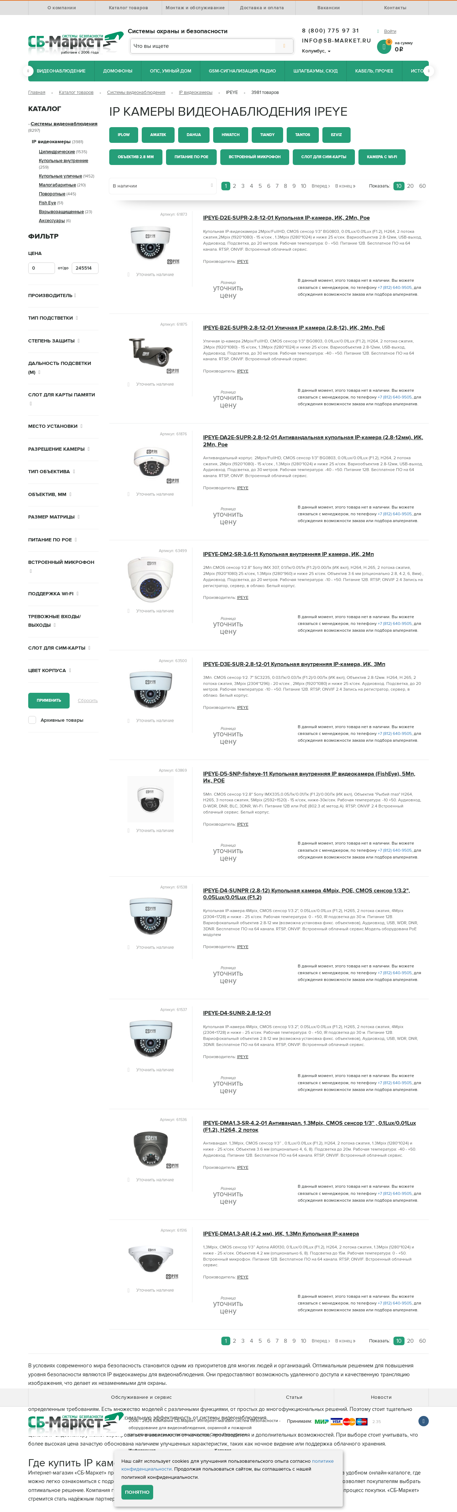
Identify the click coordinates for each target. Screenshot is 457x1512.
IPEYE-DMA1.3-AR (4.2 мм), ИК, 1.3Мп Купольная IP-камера (281, 1234)
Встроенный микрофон (255, 157)
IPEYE (242, 261)
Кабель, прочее (374, 71)
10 (399, 186)
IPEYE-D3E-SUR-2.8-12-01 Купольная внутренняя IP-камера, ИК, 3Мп (294, 664)
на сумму (407, 46)
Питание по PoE (191, 157)
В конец (345, 186)
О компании (61, 8)
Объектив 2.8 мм (136, 157)
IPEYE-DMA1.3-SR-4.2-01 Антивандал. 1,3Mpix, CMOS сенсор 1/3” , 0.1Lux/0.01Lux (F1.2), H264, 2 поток (309, 1126)
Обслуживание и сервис (141, 1397)
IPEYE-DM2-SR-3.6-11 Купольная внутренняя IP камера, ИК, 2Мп (288, 554)
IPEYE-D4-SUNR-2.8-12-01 (237, 1013)
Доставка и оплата (262, 8)
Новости (381, 1397)
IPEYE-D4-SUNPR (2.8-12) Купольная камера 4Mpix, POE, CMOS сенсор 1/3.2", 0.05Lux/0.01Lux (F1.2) (306, 894)
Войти (390, 31)
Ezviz (336, 134)
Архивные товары (62, 720)
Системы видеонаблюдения (136, 92)
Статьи (294, 1397)
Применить (49, 700)
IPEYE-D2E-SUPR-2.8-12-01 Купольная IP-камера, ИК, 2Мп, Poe (286, 218)
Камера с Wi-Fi (382, 157)
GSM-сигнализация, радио (242, 71)
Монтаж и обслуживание (195, 8)
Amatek (158, 134)
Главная (36, 92)
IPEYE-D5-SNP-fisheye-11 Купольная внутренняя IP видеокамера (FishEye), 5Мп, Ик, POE (309, 777)
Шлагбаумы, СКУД (315, 71)
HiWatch (231, 134)
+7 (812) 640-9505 (395, 287)
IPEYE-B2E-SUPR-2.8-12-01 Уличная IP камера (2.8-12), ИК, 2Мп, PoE (294, 328)
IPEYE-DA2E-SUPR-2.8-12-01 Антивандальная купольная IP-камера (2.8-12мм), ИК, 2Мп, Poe (313, 441)
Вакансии (328, 8)
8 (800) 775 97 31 (330, 30)
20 (410, 186)
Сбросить (88, 701)
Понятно (137, 1492)
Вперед (321, 186)
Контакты (395, 8)
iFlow (124, 134)
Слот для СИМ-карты (323, 157)
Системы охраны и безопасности (177, 31)
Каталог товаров (129, 8)
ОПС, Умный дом (170, 71)
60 (422, 186)
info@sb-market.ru (337, 40)
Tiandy (267, 134)
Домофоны (117, 71)
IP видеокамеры (195, 92)
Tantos (302, 134)
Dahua (194, 134)
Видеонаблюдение (61, 71)
